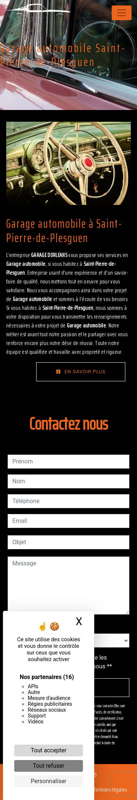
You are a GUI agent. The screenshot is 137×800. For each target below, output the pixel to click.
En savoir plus (81, 371)
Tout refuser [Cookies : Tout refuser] (48, 765)
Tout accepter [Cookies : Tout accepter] (48, 750)
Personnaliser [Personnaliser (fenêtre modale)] (48, 781)
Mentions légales (109, 789)
